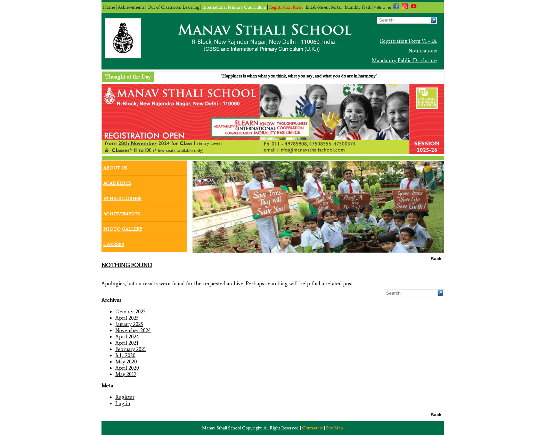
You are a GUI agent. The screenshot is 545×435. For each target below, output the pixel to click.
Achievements (131, 7)
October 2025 (130, 312)
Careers (113, 243)
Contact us (312, 427)
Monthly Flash (358, 7)
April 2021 (126, 343)
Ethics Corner (122, 197)
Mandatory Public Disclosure (404, 60)
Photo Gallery (123, 228)
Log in (122, 403)
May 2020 (126, 362)
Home (109, 7)
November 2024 (133, 330)
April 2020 (127, 368)
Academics (117, 182)
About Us (115, 166)
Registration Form (286, 7)
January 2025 (129, 324)
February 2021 (130, 349)
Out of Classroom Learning (173, 7)
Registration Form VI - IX (408, 41)
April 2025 (127, 318)
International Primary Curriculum (234, 7)
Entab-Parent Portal (324, 7)
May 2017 (125, 374)
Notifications (422, 51)
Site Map (334, 427)
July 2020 (125, 355)
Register (125, 397)
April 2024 (127, 337)
